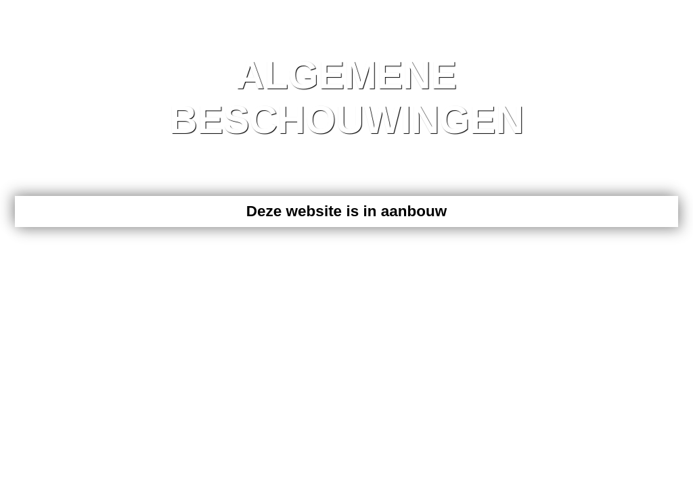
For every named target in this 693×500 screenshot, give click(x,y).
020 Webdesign (117, 266)
